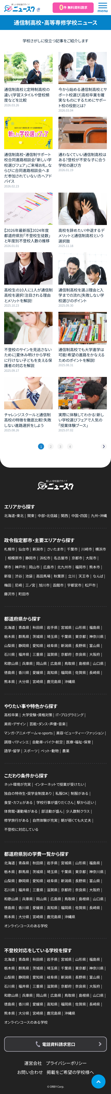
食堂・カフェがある (18, 802)
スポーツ (30, 750)
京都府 (66, 654)
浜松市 (45, 557)
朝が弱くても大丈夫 (76, 820)
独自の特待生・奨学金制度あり (28, 793)
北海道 (9, 627)
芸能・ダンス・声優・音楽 (47, 723)
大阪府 (94, 654)
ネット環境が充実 (17, 784)
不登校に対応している (21, 829)
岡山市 (34, 567)
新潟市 (38, 549)
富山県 (94, 645)
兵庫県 (27, 663)
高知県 (52, 672)
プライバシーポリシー (66, 1063)
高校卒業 (11, 714)
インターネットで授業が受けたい (59, 784)
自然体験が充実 (45, 820)
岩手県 (52, 627)
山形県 (80, 627)
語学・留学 (12, 750)
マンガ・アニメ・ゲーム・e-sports (28, 732)
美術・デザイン (15, 723)
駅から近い (85, 802)
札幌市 (9, 549)
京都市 (77, 557)
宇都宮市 (74, 585)
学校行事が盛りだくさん (55, 802)
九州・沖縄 (99, 515)
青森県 (23, 627)
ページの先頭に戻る (98, 1081)
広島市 (48, 567)
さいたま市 (55, 549)
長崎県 (94, 672)
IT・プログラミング (69, 714)
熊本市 (94, 567)
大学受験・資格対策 (37, 714)
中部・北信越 (47, 515)
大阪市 (91, 557)
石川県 (9, 654)
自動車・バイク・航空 (47, 742)
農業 (65, 750)
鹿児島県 (54, 681)
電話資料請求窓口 (58, 1044)
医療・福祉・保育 (78, 742)
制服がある (79, 793)
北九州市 (64, 567)
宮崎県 (38, 681)
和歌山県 (11, 663)
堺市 (7, 567)
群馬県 (23, 636)
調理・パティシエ (16, 742)
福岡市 (80, 567)
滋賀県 (52, 654)
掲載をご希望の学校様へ (70, 1072)
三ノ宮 (30, 585)
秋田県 (38, 627)
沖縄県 (69, 681)
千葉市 (72, 549)
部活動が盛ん (52, 811)
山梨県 (9, 645)
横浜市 (100, 549)
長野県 (80, 645)
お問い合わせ (30, 1072)
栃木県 (9, 636)
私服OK (61, 793)
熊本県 (9, 681)
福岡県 (66, 672)
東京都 (80, 636)
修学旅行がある (16, 820)
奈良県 (80, 654)
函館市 (58, 585)
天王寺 (83, 576)
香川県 (23, 672)
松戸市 (90, 585)
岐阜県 (52, 645)
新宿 (7, 576)
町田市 (23, 593)
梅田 (7, 585)
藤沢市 (9, 593)
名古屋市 (61, 557)
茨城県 (38, 636)
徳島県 (9, 672)
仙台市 (23, 549)
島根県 (84, 663)
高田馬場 (43, 576)
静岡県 (23, 645)
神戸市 (20, 567)
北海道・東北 (14, 515)
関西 (64, 515)
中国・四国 (79, 515)
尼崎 (18, 585)
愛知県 (38, 645)
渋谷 (18, 576)
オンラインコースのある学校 (26, 925)
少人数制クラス (78, 811)
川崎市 (86, 549)
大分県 (23, 681)
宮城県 (66, 627)
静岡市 (30, 557)
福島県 (94, 627)
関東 (30, 515)
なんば (98, 576)
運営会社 (33, 1063)
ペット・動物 (50, 750)
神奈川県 (96, 636)
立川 (71, 576)
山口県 (98, 663)
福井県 (23, 654)
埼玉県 (52, 636)
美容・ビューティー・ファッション (80, 732)
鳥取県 (69, 663)
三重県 (38, 654)
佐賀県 (80, 672)
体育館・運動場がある (21, 811)
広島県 (55, 663)
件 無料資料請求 (73, 7)
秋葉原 (59, 576)
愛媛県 (38, 672)
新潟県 (66, 645)
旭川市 (44, 585)
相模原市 (15, 557)
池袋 (29, 576)
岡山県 (41, 663)
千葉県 (66, 636)
